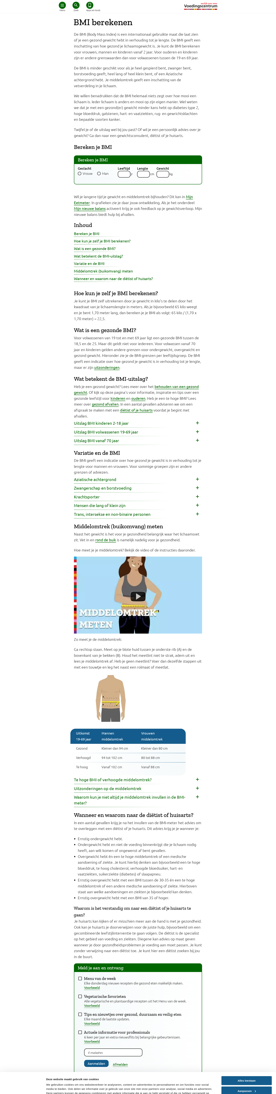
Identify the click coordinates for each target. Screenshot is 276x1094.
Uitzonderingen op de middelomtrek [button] (107, 788)
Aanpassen (247, 1070)
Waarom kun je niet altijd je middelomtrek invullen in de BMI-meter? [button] (129, 799)
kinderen (118, 398)
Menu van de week (100, 978)
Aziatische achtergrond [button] (95, 479)
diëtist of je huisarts (136, 410)
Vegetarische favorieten (105, 996)
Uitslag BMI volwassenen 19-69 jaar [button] (106, 431)
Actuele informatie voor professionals (117, 1032)
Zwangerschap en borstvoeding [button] (102, 487)
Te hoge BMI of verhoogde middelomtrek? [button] (113, 779)
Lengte (142, 168)
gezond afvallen (105, 404)
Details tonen (54, 1087)
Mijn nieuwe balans (90, 208)
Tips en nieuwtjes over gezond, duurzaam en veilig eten (132, 1014)
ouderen (138, 398)
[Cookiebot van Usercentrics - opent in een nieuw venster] (22, 1087)
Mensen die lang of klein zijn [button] (100, 505)
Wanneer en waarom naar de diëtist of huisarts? (113, 278)
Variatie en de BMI (89, 263)
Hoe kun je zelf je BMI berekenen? (102, 241)
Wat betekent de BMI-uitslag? (98, 256)
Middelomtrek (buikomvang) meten (103, 271)
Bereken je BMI (86, 233)
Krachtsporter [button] (87, 496)
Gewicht (162, 168)
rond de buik (105, 539)
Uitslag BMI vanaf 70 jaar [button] (96, 440)
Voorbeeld (92, 987)
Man (105, 173)
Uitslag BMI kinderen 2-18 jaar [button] (101, 423)
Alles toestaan (247, 1060)
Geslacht (84, 168)
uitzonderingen (107, 367)
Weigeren (246, 1081)
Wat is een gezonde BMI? (94, 248)
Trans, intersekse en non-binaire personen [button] (112, 514)
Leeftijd (124, 168)
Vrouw (88, 173)
